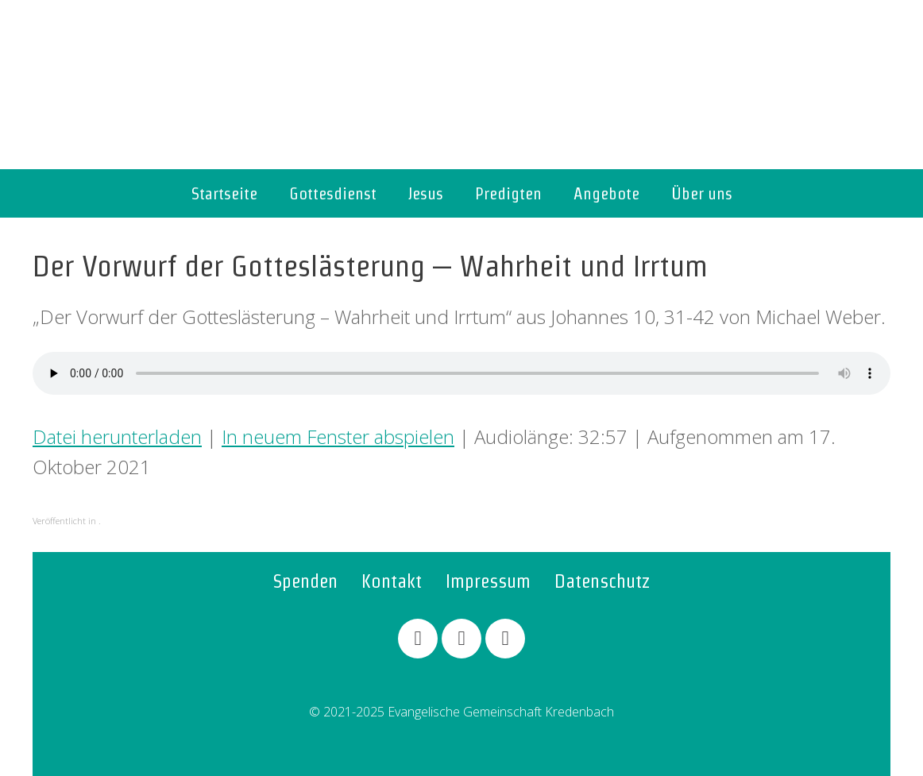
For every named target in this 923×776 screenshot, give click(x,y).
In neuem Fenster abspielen (338, 436)
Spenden (305, 581)
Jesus (425, 193)
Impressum (488, 581)
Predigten (508, 193)
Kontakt (391, 581)
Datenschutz (602, 581)
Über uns (701, 193)
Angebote (606, 193)
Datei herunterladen (117, 436)
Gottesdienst (333, 193)
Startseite (224, 193)
